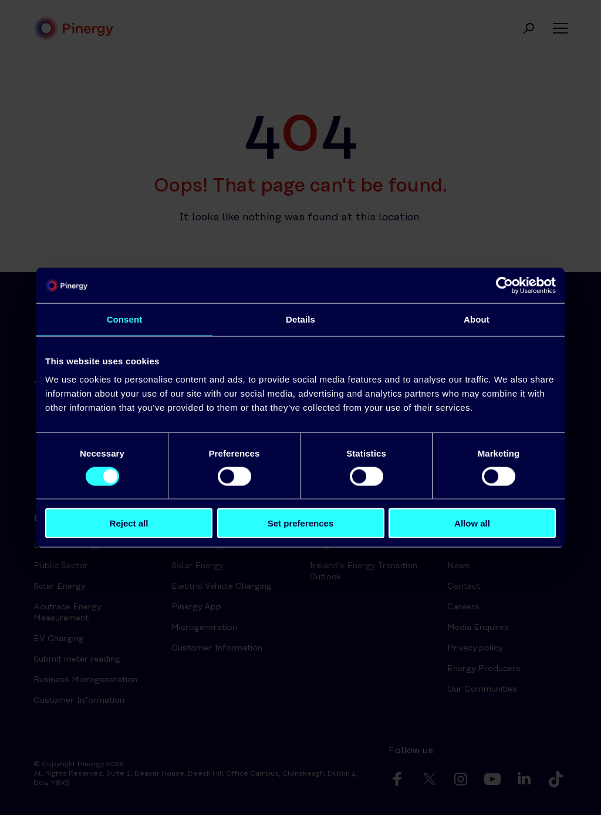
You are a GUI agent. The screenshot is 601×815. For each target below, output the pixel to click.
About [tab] (476, 319)
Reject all (129, 523)
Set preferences (301, 523)
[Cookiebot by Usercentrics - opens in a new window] (504, 285)
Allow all (472, 523)
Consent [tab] (125, 319)
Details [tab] (300, 319)
